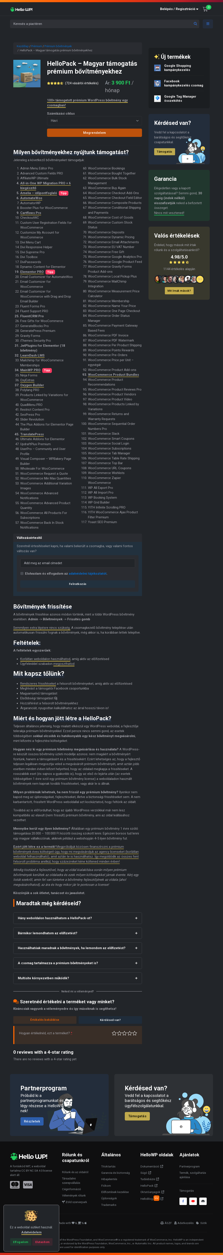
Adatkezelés (184, 1223)
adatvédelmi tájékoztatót (87, 574)
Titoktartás (108, 1166)
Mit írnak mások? (179, 290)
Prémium (36, 46)
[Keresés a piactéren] (104, 24)
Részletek (32, 1121)
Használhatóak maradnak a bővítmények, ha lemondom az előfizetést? (71, 948)
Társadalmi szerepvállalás (71, 1180)
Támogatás (164, 151)
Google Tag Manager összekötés (180, 99)
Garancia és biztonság (115, 1172)
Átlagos (124, 1033)
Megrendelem (94, 133)
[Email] (77, 563)
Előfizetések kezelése (115, 1192)
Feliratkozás (77, 584)
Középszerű (119, 1033)
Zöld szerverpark (74, 1202)
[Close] (20, 1242)
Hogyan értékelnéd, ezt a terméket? (45, 1033)
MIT (28, 1166)
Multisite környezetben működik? (43, 978)
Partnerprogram (189, 1166)
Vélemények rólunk (74, 1195)
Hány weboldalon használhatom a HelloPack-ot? (55, 918)
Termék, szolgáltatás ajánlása (192, 1175)
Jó (129, 1033)
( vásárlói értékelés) (81, 83)
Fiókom (106, 1185)
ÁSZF (166, 1223)
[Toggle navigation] (208, 23)
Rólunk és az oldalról (75, 1172)
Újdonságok (109, 1198)
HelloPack (147, 1185)
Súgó (143, 1172)
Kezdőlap (23, 46)
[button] (180, 9)
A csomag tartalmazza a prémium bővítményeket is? (58, 963)
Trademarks (108, 1205)
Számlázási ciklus (61, 114)
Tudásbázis (147, 1179)
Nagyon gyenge (114, 1033)
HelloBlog (149, 1198)
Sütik (201, 1223)
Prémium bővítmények (58, 46)
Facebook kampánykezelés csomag (183, 83)
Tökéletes (134, 1033)
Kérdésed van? (110, 1020)
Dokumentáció (149, 1166)
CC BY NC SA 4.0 (31, 1170)
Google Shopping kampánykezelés (177, 68)
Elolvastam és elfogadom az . (66, 574)
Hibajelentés (109, 1179)
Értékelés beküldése (44, 1019)
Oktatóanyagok (150, 1192)
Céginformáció (71, 1189)
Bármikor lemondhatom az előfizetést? (47, 933)
